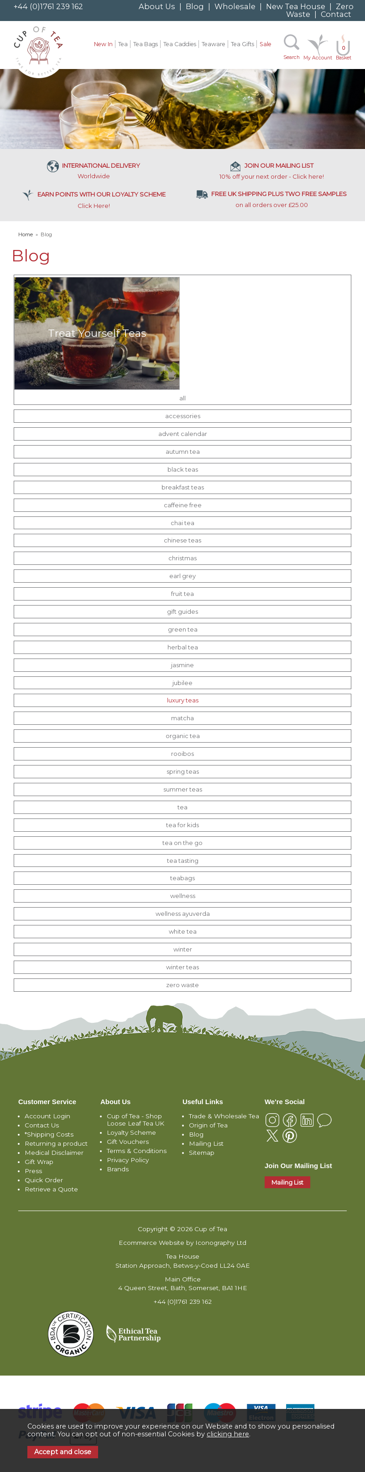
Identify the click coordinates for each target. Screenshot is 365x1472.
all (182, 398)
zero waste (182, 984)
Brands (118, 1169)
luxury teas (182, 700)
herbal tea (182, 647)
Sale (265, 44)
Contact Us (42, 1125)
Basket (343, 53)
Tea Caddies (179, 44)
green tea (183, 629)
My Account (317, 58)
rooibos (182, 753)
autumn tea (183, 451)
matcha (182, 718)
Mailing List (206, 1143)
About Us (157, 6)
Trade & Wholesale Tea (224, 1116)
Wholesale (235, 6)
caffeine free (183, 505)
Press (33, 1170)
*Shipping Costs (49, 1134)
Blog (195, 6)
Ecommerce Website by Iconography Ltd (182, 1242)
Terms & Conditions (137, 1150)
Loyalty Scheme (131, 1132)
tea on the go (182, 842)
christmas (182, 558)
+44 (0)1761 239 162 (48, 6)
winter (182, 949)
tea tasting (182, 860)
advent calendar (182, 433)
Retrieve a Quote (51, 1189)
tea (182, 807)
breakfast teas (183, 487)
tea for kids (182, 825)
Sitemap (201, 1152)
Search (291, 57)
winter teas (182, 967)
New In (103, 44)
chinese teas (182, 540)
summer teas (182, 789)
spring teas (183, 771)
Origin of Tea (208, 1125)
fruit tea (182, 593)
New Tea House (295, 6)
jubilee (182, 682)
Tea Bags (145, 44)
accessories (182, 416)
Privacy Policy (128, 1160)
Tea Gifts (242, 44)
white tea (183, 931)
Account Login (47, 1116)
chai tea (182, 522)
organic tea (183, 735)
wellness (182, 895)
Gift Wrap (39, 1161)
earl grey (182, 575)
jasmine (182, 665)
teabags (182, 878)
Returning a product (56, 1143)
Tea (123, 44)
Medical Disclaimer (54, 1152)
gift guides (182, 611)
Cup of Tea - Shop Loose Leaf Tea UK (135, 1119)
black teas (182, 469)
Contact (336, 14)
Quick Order (44, 1180)
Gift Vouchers (128, 1141)
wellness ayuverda (183, 913)
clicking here (228, 1434)
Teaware (213, 44)
